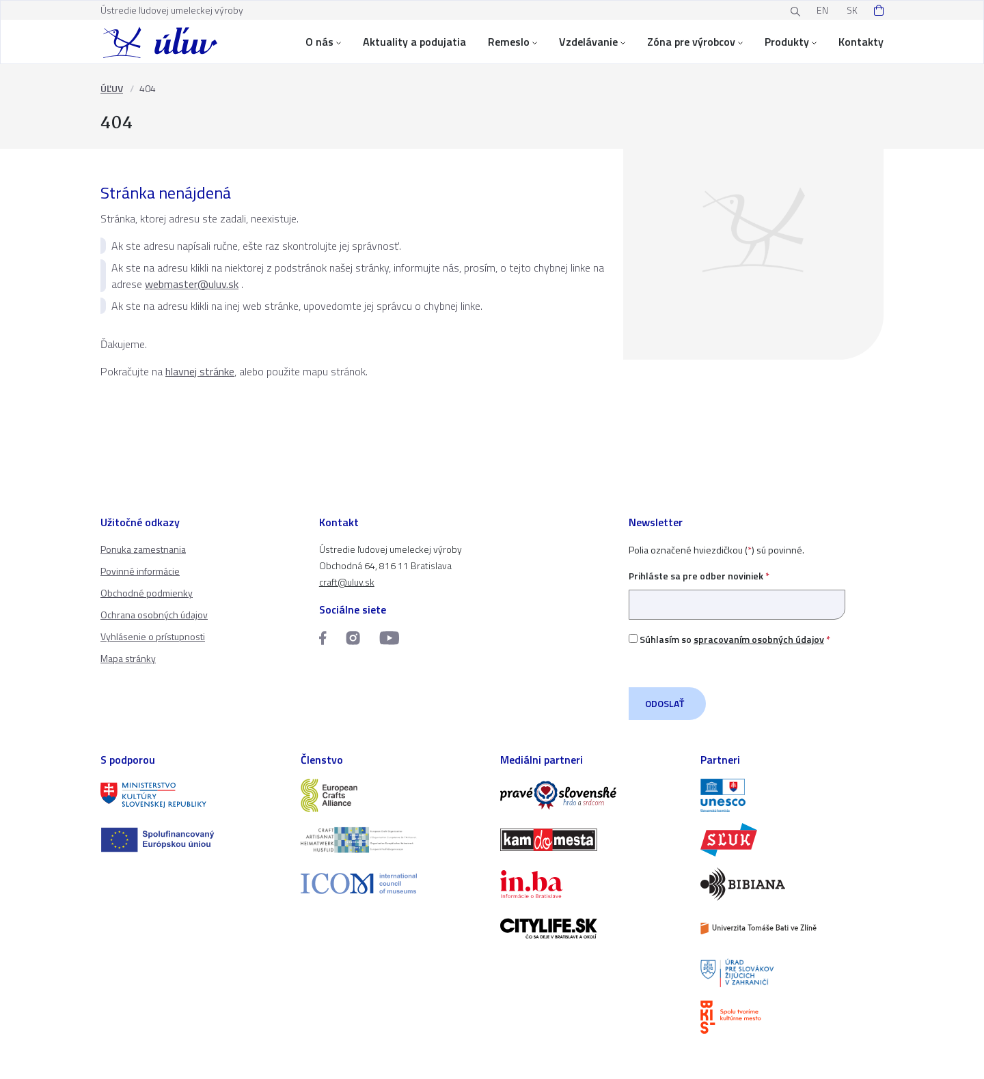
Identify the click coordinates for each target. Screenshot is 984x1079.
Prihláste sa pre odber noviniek (737, 590)
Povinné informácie (140, 571)
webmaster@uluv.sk (191, 284)
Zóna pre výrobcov (695, 41)
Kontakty (861, 41)
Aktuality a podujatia (414, 41)
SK (852, 10)
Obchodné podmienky (146, 593)
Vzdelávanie (592, 41)
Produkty (791, 41)
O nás (323, 41)
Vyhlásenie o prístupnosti (152, 636)
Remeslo (512, 41)
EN (822, 10)
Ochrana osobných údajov (154, 614)
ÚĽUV (111, 88)
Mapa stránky (128, 658)
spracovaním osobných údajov (759, 639)
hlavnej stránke (199, 371)
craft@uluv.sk (346, 582)
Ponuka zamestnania (143, 549)
